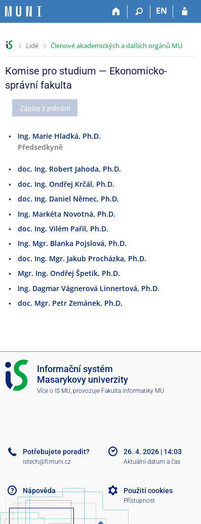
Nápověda (39, 491)
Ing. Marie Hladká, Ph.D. (59, 136)
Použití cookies (148, 491)
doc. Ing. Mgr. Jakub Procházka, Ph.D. (82, 258)
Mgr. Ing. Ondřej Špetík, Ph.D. (69, 273)
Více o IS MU (53, 390)
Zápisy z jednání (45, 108)
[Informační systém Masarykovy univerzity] (23, 11)
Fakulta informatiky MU (132, 390)
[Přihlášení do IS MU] (184, 11)
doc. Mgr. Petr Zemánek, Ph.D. (70, 303)
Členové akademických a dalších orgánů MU (116, 45)
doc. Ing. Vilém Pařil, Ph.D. (63, 228)
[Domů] (116, 11)
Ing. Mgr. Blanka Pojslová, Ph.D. (72, 243)
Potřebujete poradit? (56, 452)
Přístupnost (139, 500)
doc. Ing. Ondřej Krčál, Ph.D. (66, 184)
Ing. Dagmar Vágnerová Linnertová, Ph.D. (88, 288)
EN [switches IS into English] (161, 10)
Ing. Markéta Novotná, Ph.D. (66, 214)
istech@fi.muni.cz (47, 461)
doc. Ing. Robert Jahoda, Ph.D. (69, 169)
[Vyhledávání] (139, 11)
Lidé (32, 45)
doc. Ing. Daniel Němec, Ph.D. (68, 199)
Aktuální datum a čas (152, 461)
